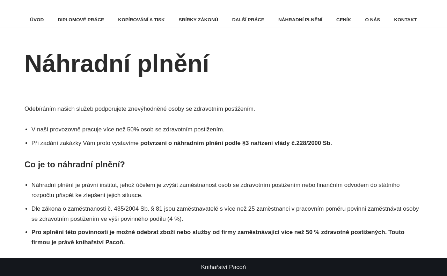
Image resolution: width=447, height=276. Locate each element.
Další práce (248, 19)
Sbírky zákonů (198, 19)
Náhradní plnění (300, 19)
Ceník (343, 19)
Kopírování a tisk (141, 19)
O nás (372, 19)
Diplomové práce (81, 19)
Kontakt (405, 19)
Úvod (37, 19)
